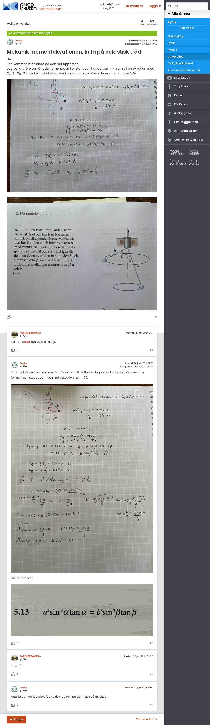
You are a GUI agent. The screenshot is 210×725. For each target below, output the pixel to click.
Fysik (10, 23)
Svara (18, 719)
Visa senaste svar (146, 719)
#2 (151, 350)
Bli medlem (134, 6)
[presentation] (14, 73)
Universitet (23, 23)
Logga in (155, 6)
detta (26, 342)
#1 (156, 317)
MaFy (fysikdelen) (180, 63)
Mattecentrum (50, 9)
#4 (151, 674)
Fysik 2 (172, 50)
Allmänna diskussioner (184, 70)
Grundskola (176, 36)
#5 (151, 705)
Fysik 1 (172, 43)
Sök (170, 6)
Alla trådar (187, 28)
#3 (151, 643)
